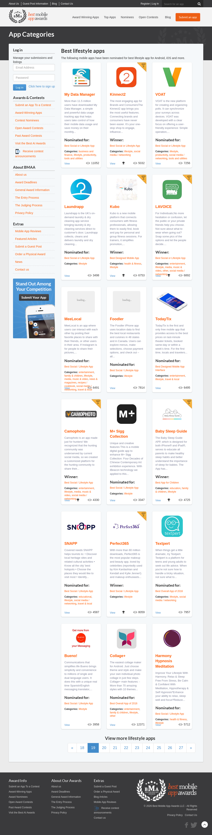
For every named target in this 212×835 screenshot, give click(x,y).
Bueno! (70, 656)
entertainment (177, 263)
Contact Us (191, 815)
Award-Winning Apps (28, 112)
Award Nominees (18, 796)
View (67, 163)
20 (104, 748)
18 (82, 748)
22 (126, 748)
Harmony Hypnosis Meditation (164, 661)
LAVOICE (163, 207)
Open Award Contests (29, 128)
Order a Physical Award (30, 254)
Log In (155, 3)
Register (145, 3)
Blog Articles (100, 796)
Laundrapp (74, 207)
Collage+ (118, 656)
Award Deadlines (26, 182)
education (175, 488)
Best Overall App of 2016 (169, 591)
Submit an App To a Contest (33, 105)
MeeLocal (72, 319)
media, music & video (76, 379)
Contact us (22, 269)
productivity (89, 154)
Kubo (114, 207)
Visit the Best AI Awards (30, 143)
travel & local (172, 379)
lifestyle (78, 154)
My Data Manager (79, 94)
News (18, 261)
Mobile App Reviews (28, 231)
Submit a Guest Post (28, 246)
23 (137, 748)
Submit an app (188, 17)
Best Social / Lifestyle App (78, 366)
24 (148, 748)
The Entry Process (27, 197)
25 (159, 748)
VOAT (160, 94)
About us (20, 174)
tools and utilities (73, 158)
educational (85, 596)
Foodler (117, 319)
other (165, 270)
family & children (73, 375)
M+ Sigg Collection (119, 434)
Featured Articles (26, 238)
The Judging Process (28, 205)
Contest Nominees (27, 120)
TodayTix (163, 319)
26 (170, 748)
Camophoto (74, 431)
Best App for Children (167, 482)
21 (115, 748)
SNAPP (70, 543)
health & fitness (132, 263)
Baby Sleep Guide (171, 431)
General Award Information (32, 190)
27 (181, 748)
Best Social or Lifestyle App (79, 145)
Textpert (162, 543)
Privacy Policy (24, 213)
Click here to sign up (42, 86)
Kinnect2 (118, 94)
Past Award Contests (28, 135)
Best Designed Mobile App (124, 258)
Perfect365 (119, 543)
